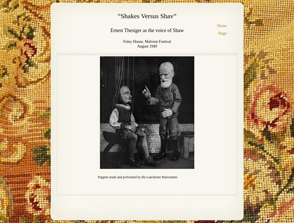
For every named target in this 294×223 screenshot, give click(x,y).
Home (222, 26)
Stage (222, 33)
